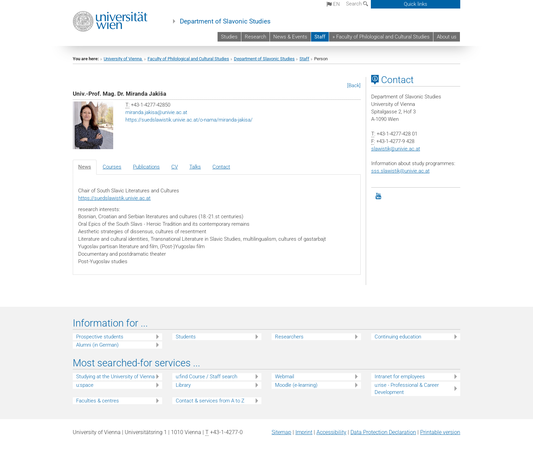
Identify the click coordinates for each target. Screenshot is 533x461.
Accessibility (331, 432)
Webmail (284, 376)
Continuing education (398, 337)
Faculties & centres (97, 401)
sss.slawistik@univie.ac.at (400, 171)
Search (357, 4)
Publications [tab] (146, 167)
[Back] (354, 85)
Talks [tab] (195, 167)
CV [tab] (174, 167)
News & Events (290, 37)
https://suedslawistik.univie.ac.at (114, 198)
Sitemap (281, 432)
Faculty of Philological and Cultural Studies (188, 58)
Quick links (415, 4)
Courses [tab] (112, 167)
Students (186, 337)
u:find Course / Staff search (206, 376)
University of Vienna (123, 58)
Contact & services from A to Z (210, 401)
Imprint (303, 432)
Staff (319, 37)
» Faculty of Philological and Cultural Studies (381, 37)
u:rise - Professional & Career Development (407, 388)
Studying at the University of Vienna (115, 376)
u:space (84, 385)
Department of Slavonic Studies (225, 21)
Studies (229, 37)
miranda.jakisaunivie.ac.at (156, 112)
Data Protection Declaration (383, 432)
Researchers (289, 337)
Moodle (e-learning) (296, 385)
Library (183, 385)
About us (447, 37)
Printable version (440, 432)
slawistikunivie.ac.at (395, 149)
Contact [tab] (221, 167)
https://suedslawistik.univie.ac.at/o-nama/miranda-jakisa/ (189, 120)
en (333, 4)
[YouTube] (378, 196)
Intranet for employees (400, 376)
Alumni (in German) (97, 345)
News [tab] (84, 167)
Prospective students (99, 337)
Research (255, 37)
